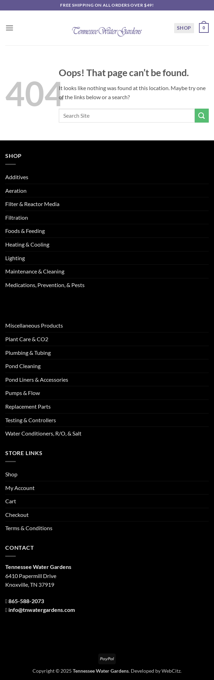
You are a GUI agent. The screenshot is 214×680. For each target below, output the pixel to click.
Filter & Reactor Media (32, 203)
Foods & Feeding (25, 230)
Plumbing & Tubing (28, 352)
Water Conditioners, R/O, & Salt (43, 433)
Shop (184, 28)
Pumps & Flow (22, 392)
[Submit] (202, 115)
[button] (9, 27)
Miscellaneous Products (34, 325)
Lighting (15, 258)
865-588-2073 (26, 601)
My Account (20, 487)
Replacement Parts (28, 406)
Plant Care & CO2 (26, 339)
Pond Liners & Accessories (36, 379)
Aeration (16, 190)
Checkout (17, 514)
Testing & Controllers (30, 420)
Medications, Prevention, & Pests (45, 284)
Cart (10, 501)
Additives (16, 177)
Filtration (16, 217)
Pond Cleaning (23, 366)
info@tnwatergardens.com (41, 609)
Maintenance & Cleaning (34, 271)
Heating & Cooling (27, 244)
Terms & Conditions (28, 528)
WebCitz (171, 671)
